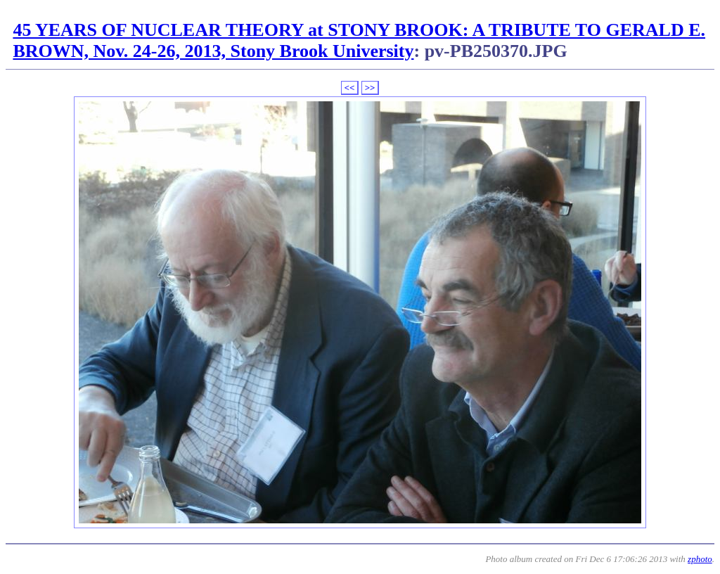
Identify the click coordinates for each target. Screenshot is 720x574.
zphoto (700, 559)
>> (370, 87)
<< (350, 87)
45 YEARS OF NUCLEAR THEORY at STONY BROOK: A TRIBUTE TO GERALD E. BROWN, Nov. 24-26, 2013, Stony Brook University (359, 40)
